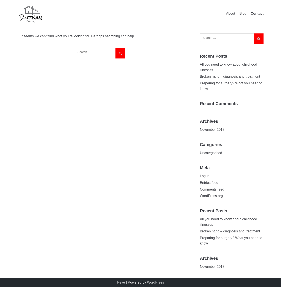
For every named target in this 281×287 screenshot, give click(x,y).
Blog (242, 13)
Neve (121, 282)
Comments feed (212, 189)
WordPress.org (211, 196)
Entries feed (209, 182)
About (230, 13)
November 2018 (212, 129)
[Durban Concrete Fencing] (30, 13)
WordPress (155, 282)
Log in (204, 176)
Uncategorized (211, 153)
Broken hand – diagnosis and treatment (230, 76)
